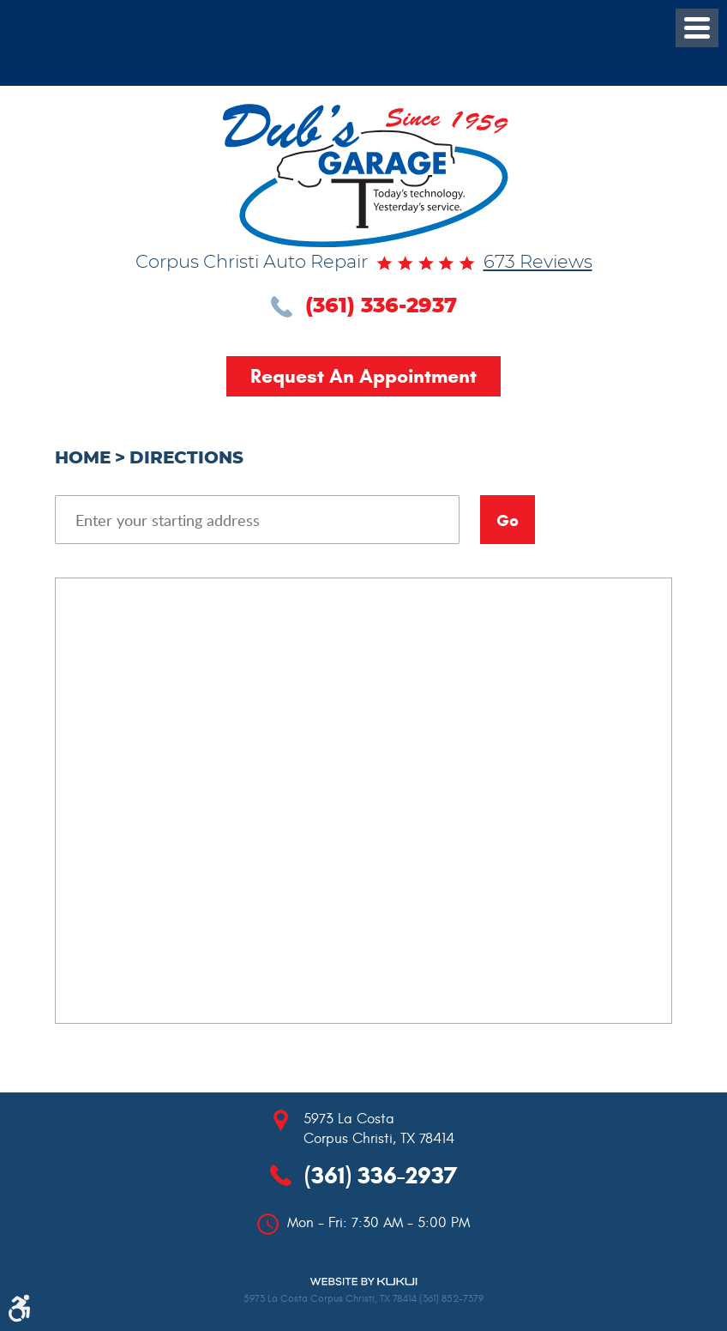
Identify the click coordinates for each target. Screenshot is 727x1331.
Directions (186, 458)
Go (507, 520)
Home (83, 458)
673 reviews (538, 262)
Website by (363, 1281)
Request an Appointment (363, 376)
